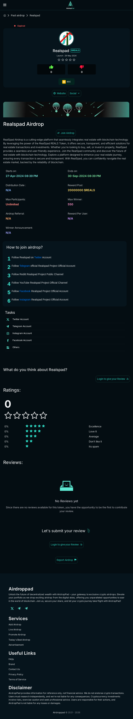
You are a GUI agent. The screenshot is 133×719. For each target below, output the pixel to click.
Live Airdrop (15, 629)
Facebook (24, 291)
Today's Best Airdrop (19, 639)
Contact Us (14, 669)
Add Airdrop (15, 624)
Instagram (25, 299)
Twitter (38, 257)
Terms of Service (17, 679)
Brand (12, 664)
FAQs (11, 659)
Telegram (24, 265)
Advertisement (16, 644)
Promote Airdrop (17, 634)
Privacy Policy (16, 674)
